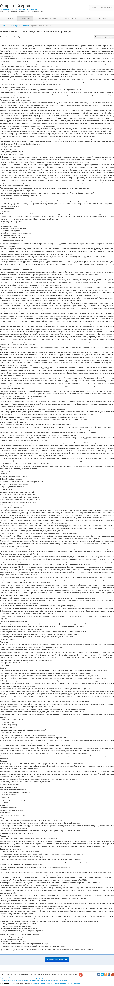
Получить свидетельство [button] (103, 37)
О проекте (3, 978)
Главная (10, 18)
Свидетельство (70, 18)
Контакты (102, 18)
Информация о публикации (47, 18)
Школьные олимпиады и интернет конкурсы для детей (27, 978)
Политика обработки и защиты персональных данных (48, 980)
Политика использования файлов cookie (14, 980)
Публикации (25, 18)
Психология (25, 26)
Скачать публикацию (57, 960)
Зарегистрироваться (105, 7)
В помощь (87, 18)
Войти (94, 7)
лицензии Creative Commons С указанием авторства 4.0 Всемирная (56, 983)
